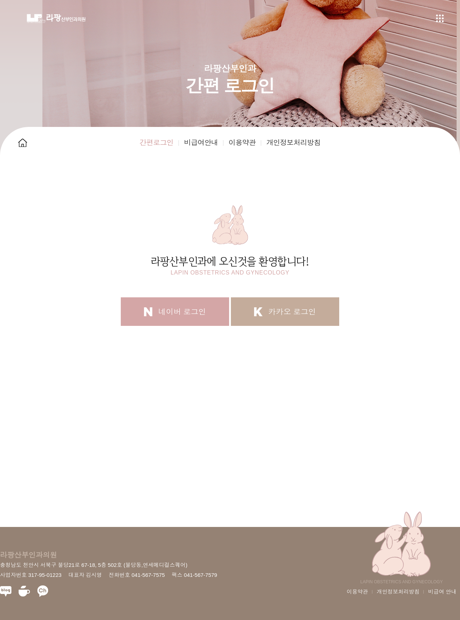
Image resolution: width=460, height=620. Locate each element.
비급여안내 (201, 143)
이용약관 (242, 143)
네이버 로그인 (175, 311)
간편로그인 (157, 143)
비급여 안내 (442, 592)
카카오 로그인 (285, 311)
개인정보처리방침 (294, 143)
